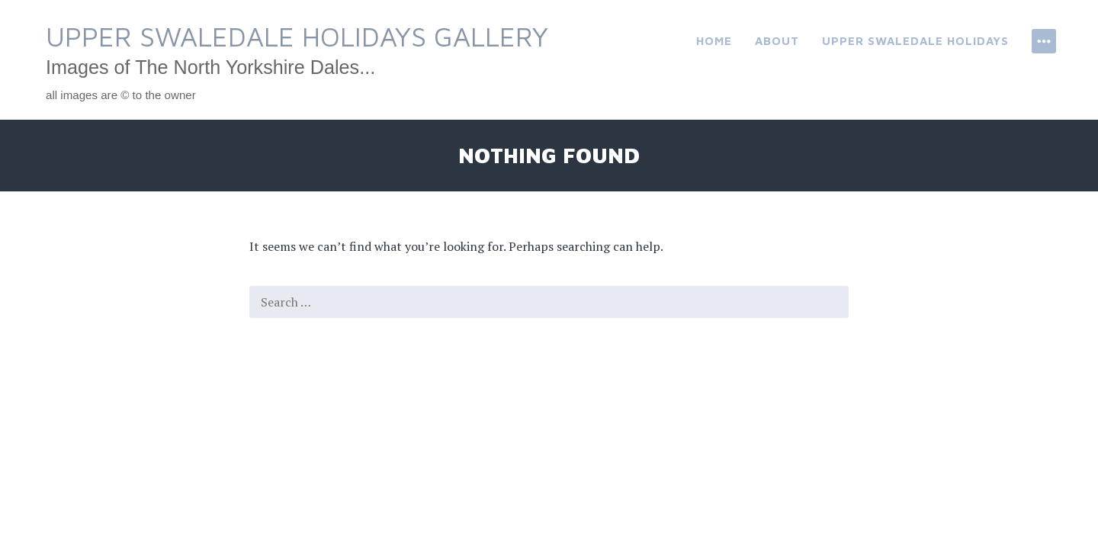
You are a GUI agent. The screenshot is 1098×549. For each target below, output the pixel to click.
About (777, 40)
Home (714, 40)
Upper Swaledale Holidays (915, 40)
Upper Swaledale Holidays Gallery (297, 36)
